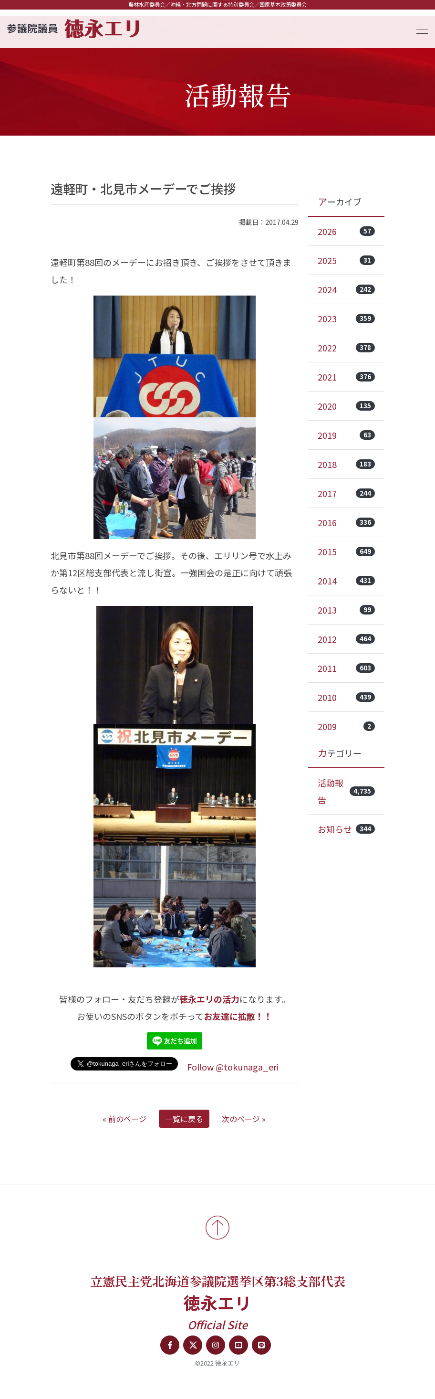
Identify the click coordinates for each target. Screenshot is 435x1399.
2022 (346, 347)
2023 (346, 318)
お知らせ (346, 829)
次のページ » (244, 1118)
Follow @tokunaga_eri (233, 1066)
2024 (346, 289)
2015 (346, 551)
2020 (346, 406)
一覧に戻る (184, 1118)
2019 (346, 435)
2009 (346, 726)
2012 (346, 639)
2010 (346, 697)
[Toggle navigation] (419, 28)
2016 (346, 522)
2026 (346, 231)
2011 (346, 668)
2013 (346, 610)
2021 (346, 377)
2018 (346, 464)
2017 (346, 493)
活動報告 (346, 791)
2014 (346, 580)
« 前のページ (124, 1118)
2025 (346, 260)
